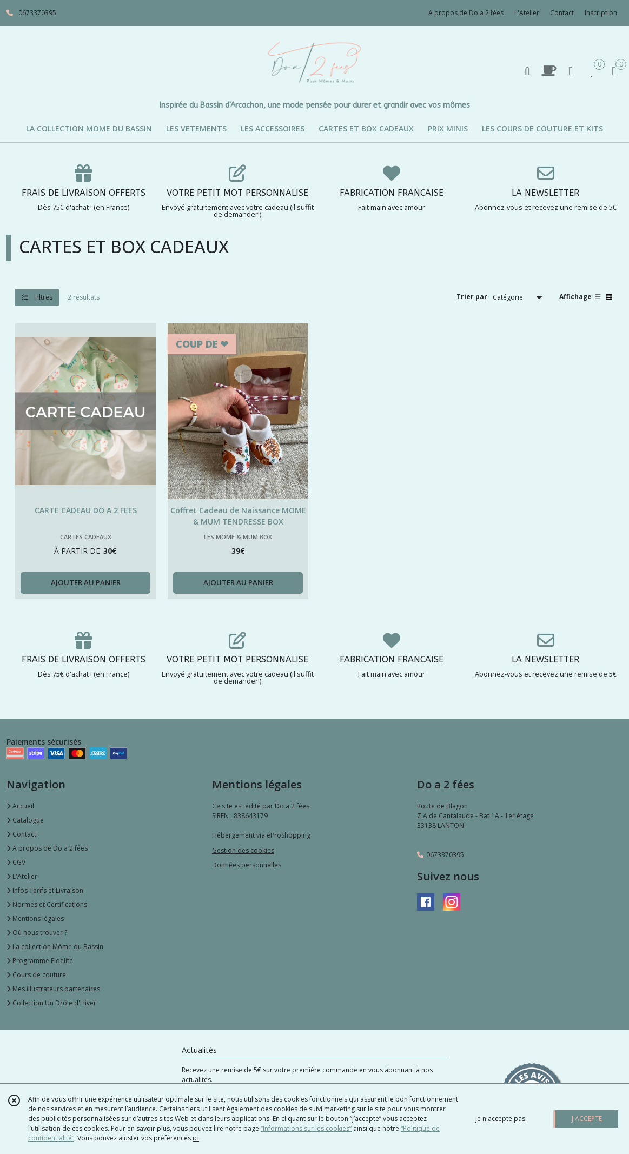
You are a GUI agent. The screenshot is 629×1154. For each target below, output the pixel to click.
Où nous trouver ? (36, 932)
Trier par (471, 296)
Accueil (20, 806)
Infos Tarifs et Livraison (44, 890)
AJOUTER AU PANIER (86, 582)
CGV (15, 862)
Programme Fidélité (39, 960)
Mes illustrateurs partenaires (53, 988)
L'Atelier (21, 876)
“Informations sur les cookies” (306, 1128)
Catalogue (25, 820)
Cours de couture (36, 974)
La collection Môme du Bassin (54, 946)
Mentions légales (35, 918)
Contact (562, 12)
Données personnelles (246, 865)
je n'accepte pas (500, 1118)
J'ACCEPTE (587, 1118)
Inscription (601, 12)
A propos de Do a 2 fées (47, 848)
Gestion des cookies (243, 850)
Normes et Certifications (46, 904)
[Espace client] (570, 70)
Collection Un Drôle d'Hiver (51, 1002)
